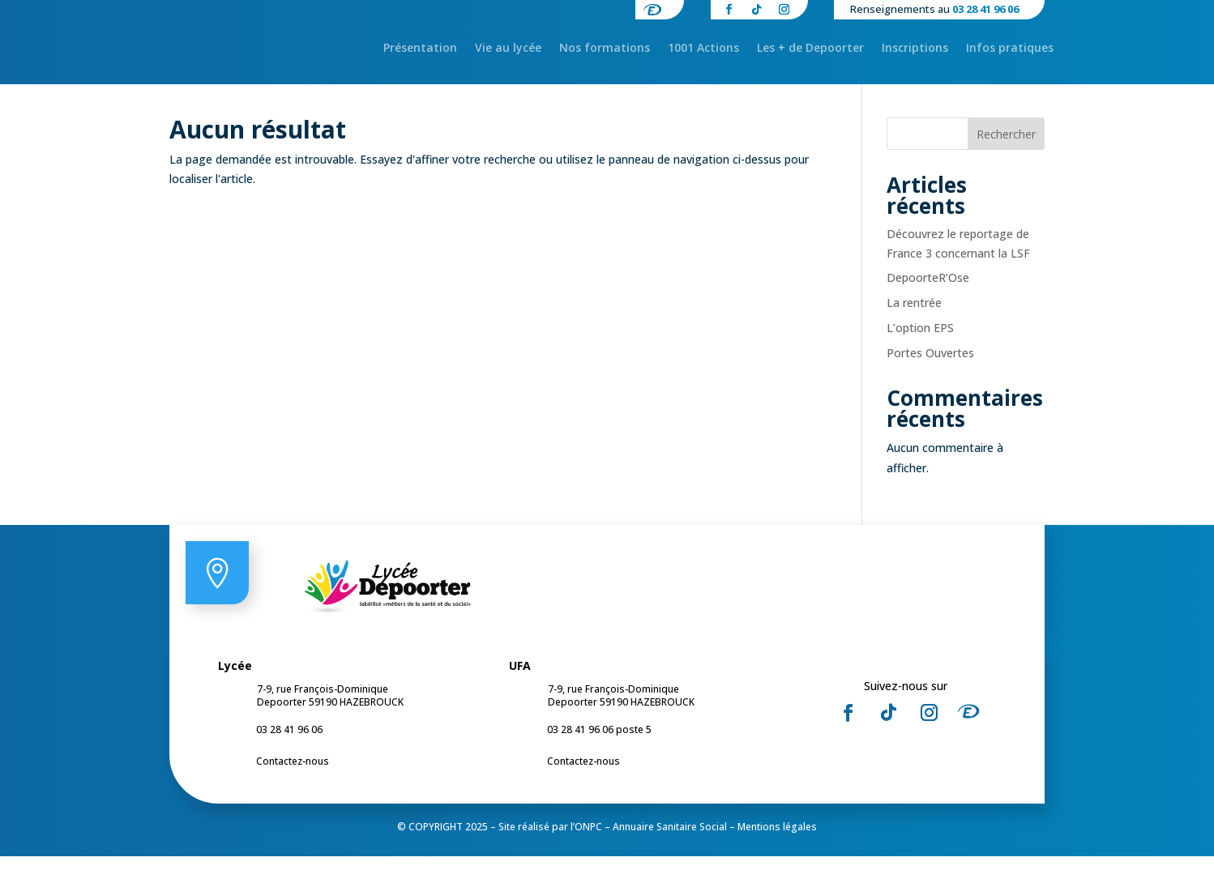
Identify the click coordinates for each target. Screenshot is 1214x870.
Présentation (420, 48)
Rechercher (1006, 148)
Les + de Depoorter (810, 48)
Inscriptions (915, 48)
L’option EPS (920, 341)
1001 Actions (703, 48)
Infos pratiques (1010, 48)
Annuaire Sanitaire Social (670, 840)
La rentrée (914, 316)
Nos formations (604, 48)
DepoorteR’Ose (928, 292)
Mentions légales (777, 840)
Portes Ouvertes (930, 366)
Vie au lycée (508, 48)
